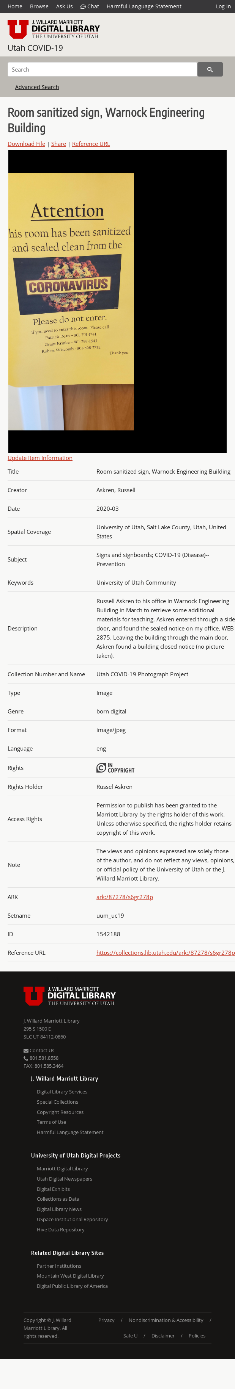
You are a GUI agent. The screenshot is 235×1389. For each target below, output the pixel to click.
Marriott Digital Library (62, 1168)
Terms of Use (51, 1121)
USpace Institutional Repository (72, 1219)
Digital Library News (59, 1209)
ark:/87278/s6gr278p (124, 897)
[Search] (102, 69)
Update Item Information (40, 457)
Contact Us (39, 1050)
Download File (26, 143)
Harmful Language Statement (144, 6)
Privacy (106, 1320)
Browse (39, 6)
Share (58, 143)
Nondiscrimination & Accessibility (166, 1320)
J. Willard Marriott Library (52, 1020)
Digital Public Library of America (72, 1286)
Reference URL (91, 143)
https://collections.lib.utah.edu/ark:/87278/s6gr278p (165, 952)
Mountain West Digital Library (70, 1275)
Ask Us (64, 6)
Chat (89, 6)
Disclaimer (163, 1335)
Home (15, 6)
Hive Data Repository (61, 1229)
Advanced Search (37, 87)
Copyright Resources (60, 1112)
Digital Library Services (62, 1091)
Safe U (130, 1335)
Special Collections (57, 1101)
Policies (197, 1335)
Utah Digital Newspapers (64, 1178)
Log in (223, 6)
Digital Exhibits (53, 1189)
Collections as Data (58, 1198)
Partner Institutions (59, 1265)
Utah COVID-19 (35, 47)
